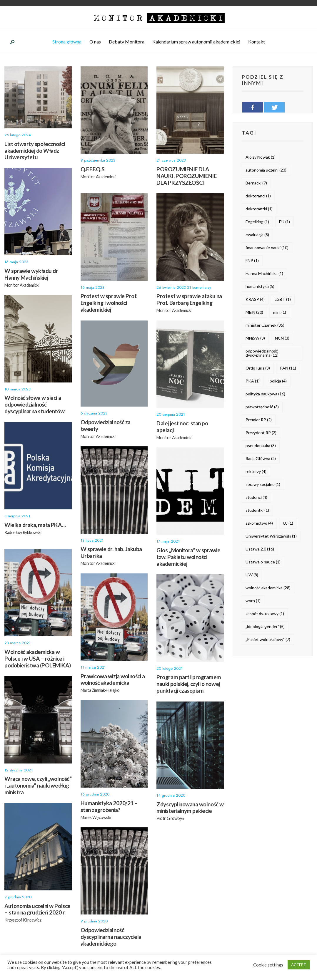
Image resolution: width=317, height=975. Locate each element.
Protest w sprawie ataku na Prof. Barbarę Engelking (189, 300)
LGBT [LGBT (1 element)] (283, 300)
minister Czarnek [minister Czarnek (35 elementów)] (265, 325)
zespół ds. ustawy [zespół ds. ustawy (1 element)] (265, 614)
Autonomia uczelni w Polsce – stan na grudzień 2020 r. (37, 910)
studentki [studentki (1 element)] (257, 511)
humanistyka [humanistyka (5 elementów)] (260, 287)
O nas (95, 42)
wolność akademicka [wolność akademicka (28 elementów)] (268, 588)
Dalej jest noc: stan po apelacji (182, 427)
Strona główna (66, 42)
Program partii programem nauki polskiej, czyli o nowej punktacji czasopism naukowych (188, 687)
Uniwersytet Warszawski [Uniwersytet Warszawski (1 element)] (271, 536)
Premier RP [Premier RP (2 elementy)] (259, 420)
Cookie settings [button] (268, 964)
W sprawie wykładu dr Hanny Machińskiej (31, 275)
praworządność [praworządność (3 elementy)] (262, 407)
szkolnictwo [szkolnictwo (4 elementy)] (259, 523)
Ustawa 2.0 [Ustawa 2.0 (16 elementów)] (260, 549)
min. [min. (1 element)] (279, 313)
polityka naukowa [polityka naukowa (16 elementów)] (265, 394)
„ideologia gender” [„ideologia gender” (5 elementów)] (265, 627)
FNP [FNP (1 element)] (252, 261)
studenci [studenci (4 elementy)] (256, 498)
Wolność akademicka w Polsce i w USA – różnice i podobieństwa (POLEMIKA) (37, 659)
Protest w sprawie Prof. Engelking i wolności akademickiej (109, 304)
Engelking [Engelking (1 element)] (257, 222)
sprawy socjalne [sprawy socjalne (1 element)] (263, 485)
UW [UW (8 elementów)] (252, 575)
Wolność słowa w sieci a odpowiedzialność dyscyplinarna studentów (34, 405)
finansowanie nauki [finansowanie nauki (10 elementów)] (267, 248)
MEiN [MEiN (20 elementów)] (254, 313)
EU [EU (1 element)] (284, 222)
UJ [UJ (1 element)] (288, 523)
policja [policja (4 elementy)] (278, 381)
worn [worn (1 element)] (253, 601)
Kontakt (256, 42)
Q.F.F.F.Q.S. (93, 170)
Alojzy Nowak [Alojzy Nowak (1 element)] (261, 157)
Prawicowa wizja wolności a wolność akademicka (113, 680)
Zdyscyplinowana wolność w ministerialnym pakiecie (189, 808)
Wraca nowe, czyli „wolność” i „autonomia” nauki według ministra (37, 786)
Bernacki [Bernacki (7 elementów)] (256, 183)
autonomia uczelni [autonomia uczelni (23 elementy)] (266, 170)
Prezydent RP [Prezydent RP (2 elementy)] (261, 433)
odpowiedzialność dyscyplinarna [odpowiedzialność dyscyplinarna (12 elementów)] (262, 353)
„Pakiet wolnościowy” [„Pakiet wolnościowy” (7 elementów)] (268, 640)
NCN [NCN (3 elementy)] (282, 338)
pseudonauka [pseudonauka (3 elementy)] (261, 446)
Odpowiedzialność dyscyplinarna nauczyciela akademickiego (111, 937)
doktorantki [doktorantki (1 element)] (259, 209)
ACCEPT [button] (298, 964)
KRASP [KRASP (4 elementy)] (255, 300)
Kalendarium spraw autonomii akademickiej (196, 42)
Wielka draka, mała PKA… (35, 525)
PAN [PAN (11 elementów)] (288, 368)
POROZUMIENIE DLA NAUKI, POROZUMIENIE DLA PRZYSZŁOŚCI (186, 177)
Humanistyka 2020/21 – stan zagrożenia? (109, 807)
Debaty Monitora (126, 42)
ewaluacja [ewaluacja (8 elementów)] (257, 235)
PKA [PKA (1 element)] (253, 381)
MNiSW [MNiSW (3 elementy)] (255, 338)
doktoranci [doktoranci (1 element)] (258, 196)
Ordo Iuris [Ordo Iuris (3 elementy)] (258, 368)
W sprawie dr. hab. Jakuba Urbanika (111, 553)
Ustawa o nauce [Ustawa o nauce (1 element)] (263, 562)
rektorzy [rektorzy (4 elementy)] (256, 472)
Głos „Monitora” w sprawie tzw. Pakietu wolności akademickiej (188, 558)
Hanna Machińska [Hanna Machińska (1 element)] (264, 274)
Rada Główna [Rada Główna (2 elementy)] (261, 459)
